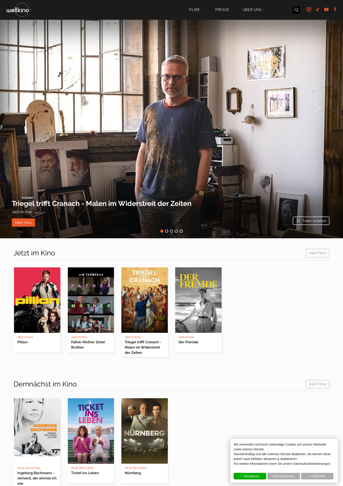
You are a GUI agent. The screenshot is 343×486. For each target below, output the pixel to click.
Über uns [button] (252, 10)
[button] (311, 221)
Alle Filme (317, 253)
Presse (222, 10)
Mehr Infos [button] (23, 222)
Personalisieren (283, 476)
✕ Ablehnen (317, 476)
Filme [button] (194, 10)
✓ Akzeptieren (250, 476)
